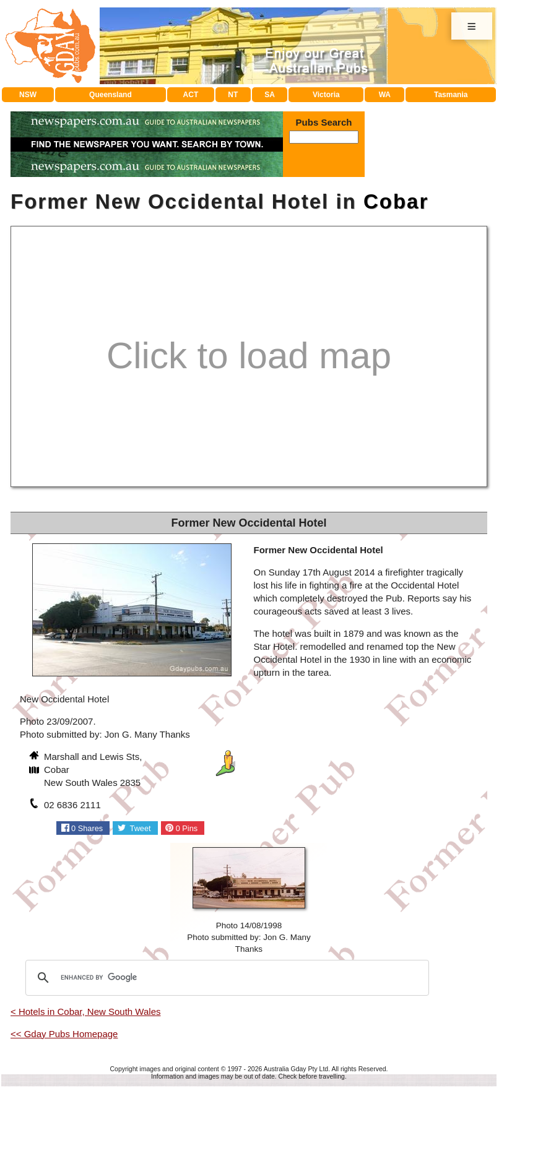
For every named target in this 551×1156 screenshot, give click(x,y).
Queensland (110, 94)
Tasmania (450, 94)
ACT (191, 94)
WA (385, 94)
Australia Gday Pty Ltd (296, 1068)
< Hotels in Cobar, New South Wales (85, 1011)
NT (233, 94)
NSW (28, 94)
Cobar (395, 201)
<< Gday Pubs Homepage (64, 1034)
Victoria (326, 94)
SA (269, 94)
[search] (225, 977)
